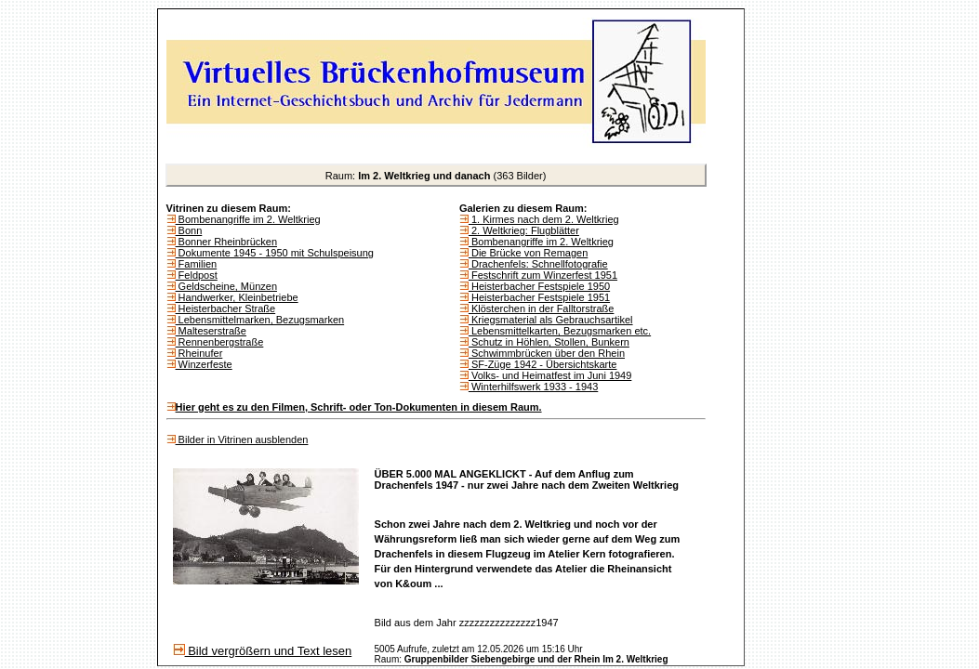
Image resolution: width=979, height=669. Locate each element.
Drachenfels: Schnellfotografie (538, 263)
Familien (197, 263)
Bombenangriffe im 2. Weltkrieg (248, 219)
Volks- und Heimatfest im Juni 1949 (550, 375)
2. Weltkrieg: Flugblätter (524, 230)
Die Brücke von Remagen (528, 252)
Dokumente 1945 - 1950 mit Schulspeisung (275, 252)
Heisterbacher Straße (226, 308)
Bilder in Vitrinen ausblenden (242, 439)
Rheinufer (199, 353)
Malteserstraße (211, 330)
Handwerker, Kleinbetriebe (237, 297)
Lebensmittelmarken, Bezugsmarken (260, 319)
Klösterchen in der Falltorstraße (542, 308)
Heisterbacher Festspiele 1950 (539, 286)
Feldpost (197, 275)
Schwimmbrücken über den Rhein (547, 353)
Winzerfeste (204, 364)
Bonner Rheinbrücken (226, 241)
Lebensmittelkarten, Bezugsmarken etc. (560, 330)
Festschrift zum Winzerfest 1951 (543, 275)
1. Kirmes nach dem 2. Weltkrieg (544, 219)
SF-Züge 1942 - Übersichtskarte (543, 364)
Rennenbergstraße (220, 342)
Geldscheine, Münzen (226, 286)
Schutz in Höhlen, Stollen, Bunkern (549, 342)
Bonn (189, 230)
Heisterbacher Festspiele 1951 (539, 297)
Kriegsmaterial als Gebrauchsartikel (551, 319)
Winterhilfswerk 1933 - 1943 (533, 386)
